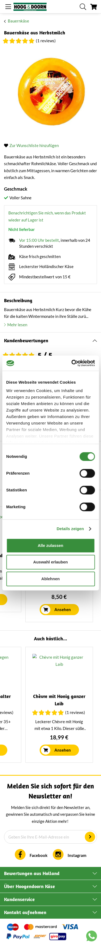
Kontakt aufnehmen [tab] (25, 912)
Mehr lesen (17, 324)
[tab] (50, 340)
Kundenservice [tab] (19, 899)
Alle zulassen (50, 545)
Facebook (38, 855)
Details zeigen (70, 528)
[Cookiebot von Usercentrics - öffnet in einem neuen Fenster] (72, 363)
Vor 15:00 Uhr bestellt (39, 240)
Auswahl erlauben (50, 562)
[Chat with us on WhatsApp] (91, 937)
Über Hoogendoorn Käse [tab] (29, 886)
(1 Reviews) (46, 40)
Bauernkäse (18, 20)
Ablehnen (50, 578)
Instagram (77, 855)
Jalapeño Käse (38, 696)
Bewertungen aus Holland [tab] (32, 873)
